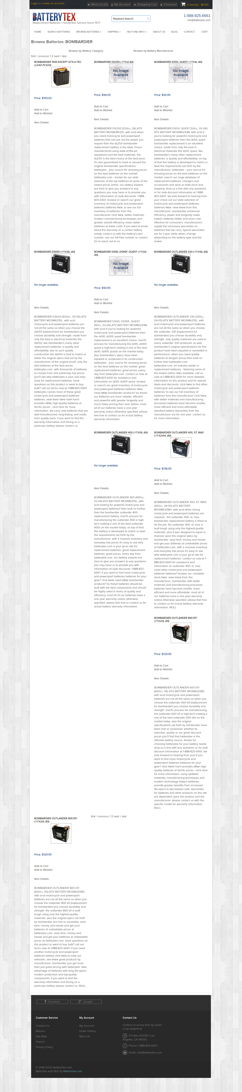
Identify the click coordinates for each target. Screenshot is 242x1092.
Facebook (52, 1001)
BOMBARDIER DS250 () (114, 62)
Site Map (41, 1036)
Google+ (85, 1001)
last (64, 56)
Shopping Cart (145, 4)
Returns (40, 1031)
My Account (120, 4)
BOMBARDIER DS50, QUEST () (178, 62)
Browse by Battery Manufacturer (153, 51)
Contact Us (42, 1025)
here (120, 207)
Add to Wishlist (43, 113)
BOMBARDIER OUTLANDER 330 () (181, 251)
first (33, 56)
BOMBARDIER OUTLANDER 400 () (121, 432)
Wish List (84, 1036)
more (182, 207)
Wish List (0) (98, 4)
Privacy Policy (44, 1047)
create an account (53, 3)
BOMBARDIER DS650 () (54, 251)
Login (34, 3)
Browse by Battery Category (86, 51)
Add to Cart (41, 109)
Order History (87, 1031)
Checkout (169, 4)
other (48, 403)
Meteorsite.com (72, 1071)
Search (40, 1041)
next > (57, 56)
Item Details (41, 122)
